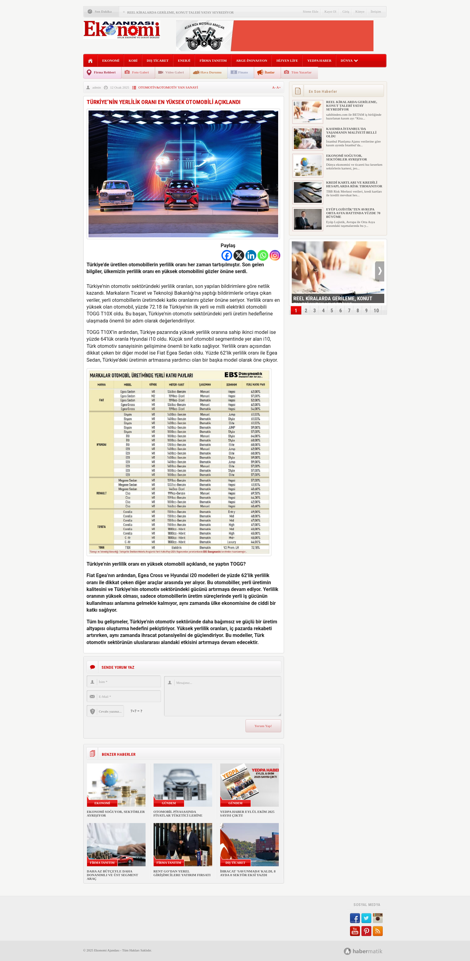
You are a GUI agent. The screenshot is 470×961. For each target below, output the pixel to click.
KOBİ (133, 60)
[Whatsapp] (263, 255)
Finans (243, 72)
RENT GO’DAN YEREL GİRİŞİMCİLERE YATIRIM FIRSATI (182, 873)
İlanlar (269, 72)
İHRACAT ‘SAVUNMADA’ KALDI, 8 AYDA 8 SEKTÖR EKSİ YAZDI (248, 873)
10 (376, 311)
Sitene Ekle (310, 11)
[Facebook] (226, 255)
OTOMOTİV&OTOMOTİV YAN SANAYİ (168, 87)
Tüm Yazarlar (301, 72)
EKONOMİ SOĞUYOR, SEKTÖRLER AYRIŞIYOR (346, 157)
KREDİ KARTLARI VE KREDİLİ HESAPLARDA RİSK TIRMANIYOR (354, 184)
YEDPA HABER (319, 60)
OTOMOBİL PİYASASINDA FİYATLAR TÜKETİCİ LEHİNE (178, 813)
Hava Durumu (210, 72)
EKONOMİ (111, 60)
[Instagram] (275, 255)
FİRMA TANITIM (213, 60)
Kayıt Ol (330, 11)
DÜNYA (349, 60)
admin (97, 87)
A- (274, 87)
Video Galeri (175, 72)
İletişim (376, 11)
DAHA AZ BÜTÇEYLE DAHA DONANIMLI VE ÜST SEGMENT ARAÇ (112, 874)
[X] (238, 255)
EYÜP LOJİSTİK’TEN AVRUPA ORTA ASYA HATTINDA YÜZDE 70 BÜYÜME (353, 212)
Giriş (346, 11)
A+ (278, 87)
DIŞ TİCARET (158, 60)
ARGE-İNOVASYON (251, 60)
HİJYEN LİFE (287, 60)
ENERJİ (184, 60)
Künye (360, 11)
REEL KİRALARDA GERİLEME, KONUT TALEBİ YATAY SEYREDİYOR (180, 12)
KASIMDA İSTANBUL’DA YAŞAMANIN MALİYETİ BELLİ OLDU (351, 132)
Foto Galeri (140, 72)
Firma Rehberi (105, 72)
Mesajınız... (222, 696)
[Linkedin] (250, 255)
